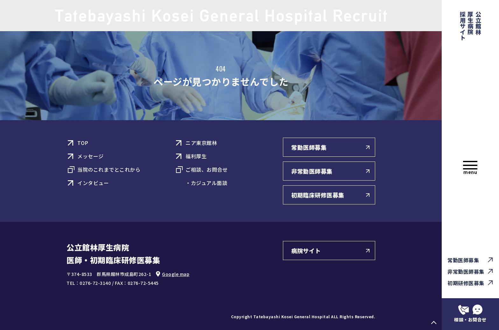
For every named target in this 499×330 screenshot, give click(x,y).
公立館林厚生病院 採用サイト (471, 26)
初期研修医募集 (465, 282)
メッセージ (90, 156)
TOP (82, 143)
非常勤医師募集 (465, 271)
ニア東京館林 (201, 143)
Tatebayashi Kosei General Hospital (291, 316)
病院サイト (306, 250)
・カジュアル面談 (206, 183)
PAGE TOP (434, 322)
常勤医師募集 (463, 260)
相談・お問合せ (470, 319)
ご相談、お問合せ (207, 169)
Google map (175, 274)
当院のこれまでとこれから (108, 169)
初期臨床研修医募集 (317, 195)
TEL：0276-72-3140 (89, 283)
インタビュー (93, 183)
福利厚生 (196, 156)
